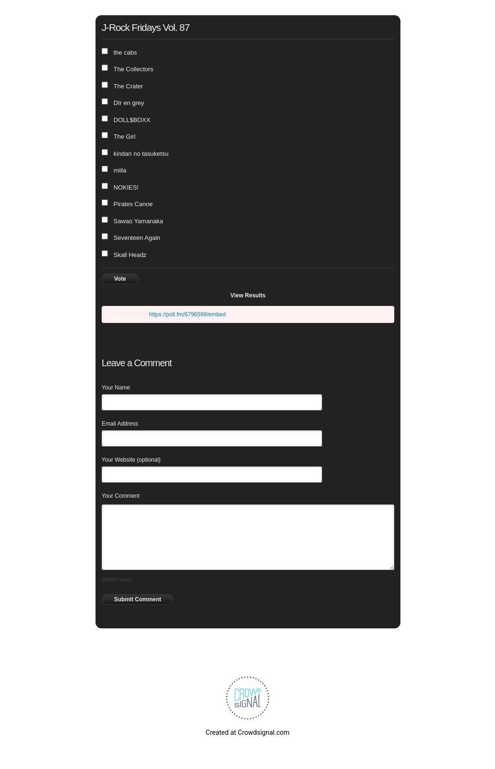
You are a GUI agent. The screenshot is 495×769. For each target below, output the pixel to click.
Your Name (116, 387)
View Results (248, 295)
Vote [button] (120, 278)
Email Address (120, 423)
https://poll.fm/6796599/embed (187, 314)
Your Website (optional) (131, 459)
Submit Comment (137, 599)
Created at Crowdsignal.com (247, 732)
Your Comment (121, 496)
